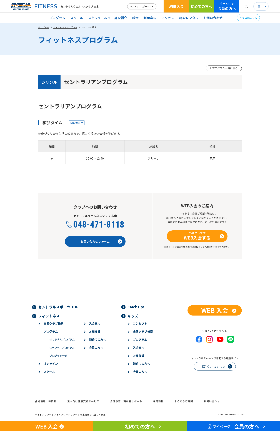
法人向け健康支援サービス (83, 401)
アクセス (167, 17)
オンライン (51, 363)
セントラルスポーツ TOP (58, 306)
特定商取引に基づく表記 (93, 414)
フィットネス (49, 315)
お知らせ (94, 331)
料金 (135, 17)
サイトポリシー (43, 414)
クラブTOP (43, 27)
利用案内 (150, 17)
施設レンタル (188, 17)
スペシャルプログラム (61, 347)
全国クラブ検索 (54, 323)
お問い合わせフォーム (95, 241)
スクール (76, 17)
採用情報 (158, 401)
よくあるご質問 (183, 401)
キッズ (133, 315)
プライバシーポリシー (65, 414)
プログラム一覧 (58, 355)
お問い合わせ (213, 17)
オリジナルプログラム (62, 339)
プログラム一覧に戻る (225, 68)
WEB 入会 (214, 310)
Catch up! (136, 306)
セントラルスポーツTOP (142, 6)
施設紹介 (120, 17)
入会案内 (94, 323)
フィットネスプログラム (65, 27)
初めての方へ (201, 6)
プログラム (57, 17)
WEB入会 (176, 6)
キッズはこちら (248, 17)
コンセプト (140, 323)
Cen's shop (216, 366)
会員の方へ (227, 6)
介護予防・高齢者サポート (126, 401)
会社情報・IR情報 (45, 401)
